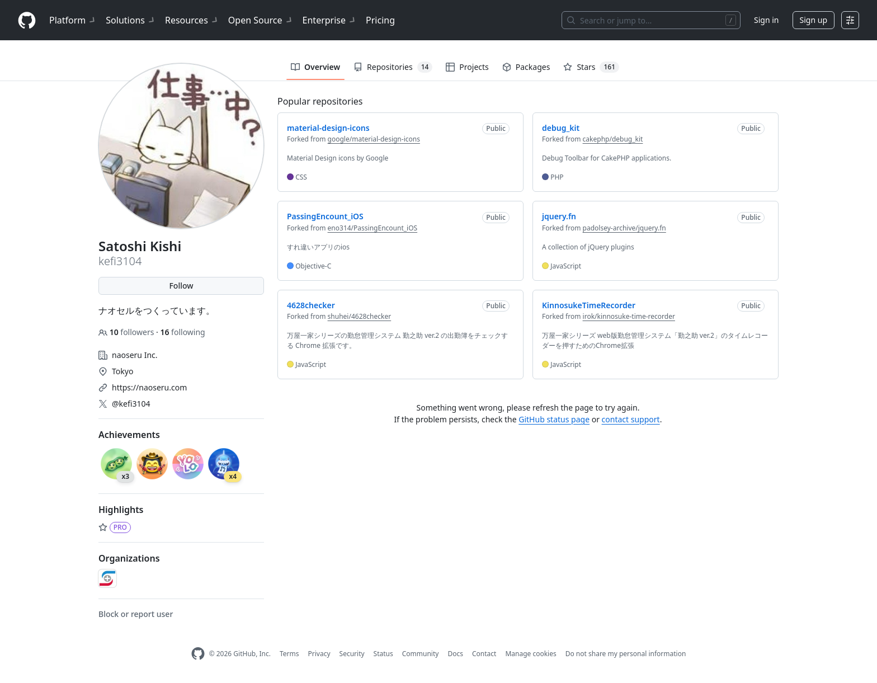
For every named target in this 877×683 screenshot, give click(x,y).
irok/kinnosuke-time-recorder (629, 316)
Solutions (131, 20)
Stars (591, 67)
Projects (467, 67)
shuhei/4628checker (360, 316)
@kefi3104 (131, 403)
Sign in (766, 20)
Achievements (129, 434)
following (182, 332)
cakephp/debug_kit (613, 139)
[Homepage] (27, 20)
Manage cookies (530, 653)
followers (127, 332)
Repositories (392, 67)
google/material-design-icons (374, 139)
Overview (315, 67)
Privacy (319, 653)
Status (383, 653)
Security (352, 653)
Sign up (813, 20)
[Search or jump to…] (651, 20)
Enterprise (330, 20)
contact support (631, 419)
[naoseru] (107, 578)
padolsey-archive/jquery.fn (624, 228)
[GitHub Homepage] (198, 654)
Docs (455, 653)
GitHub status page (554, 419)
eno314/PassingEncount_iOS (373, 228)
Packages (526, 67)
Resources (192, 20)
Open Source (261, 20)
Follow (181, 285)
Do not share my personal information (625, 653)
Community (420, 653)
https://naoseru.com (149, 387)
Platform (73, 20)
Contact (484, 653)
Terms (289, 653)
